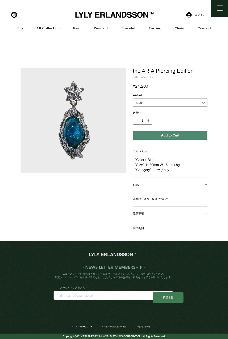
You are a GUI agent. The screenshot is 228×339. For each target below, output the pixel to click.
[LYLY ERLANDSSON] (14, 15)
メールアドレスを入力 (72, 287)
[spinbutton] (142, 120)
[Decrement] (136, 120)
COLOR (138, 94)
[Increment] (149, 120)
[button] (220, 8)
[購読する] (168, 297)
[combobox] (170, 103)
